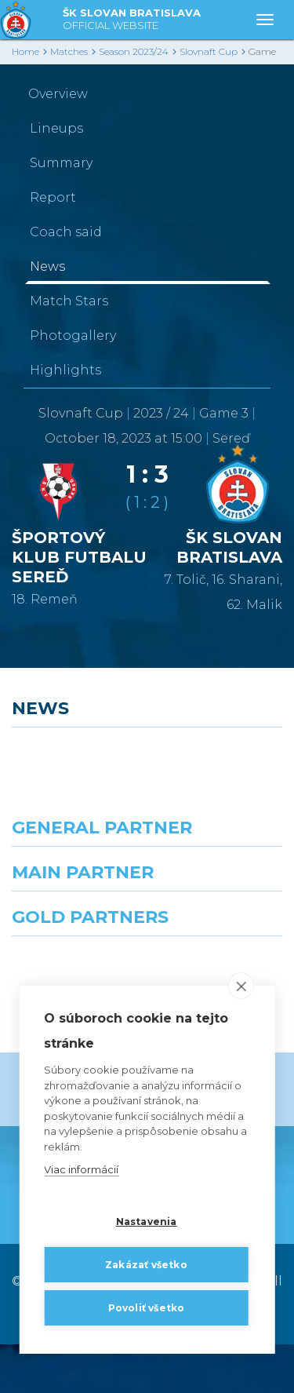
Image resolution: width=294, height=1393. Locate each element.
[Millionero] (221, 944)
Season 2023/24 (134, 51)
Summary (61, 162)
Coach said (66, 231)
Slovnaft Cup (209, 51)
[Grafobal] (74, 944)
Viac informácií (81, 1170)
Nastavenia (146, 1221)
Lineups (56, 128)
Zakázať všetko (146, 1265)
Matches (69, 51)
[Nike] (147, 875)
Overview (58, 93)
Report (53, 197)
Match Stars (69, 301)
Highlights (65, 370)
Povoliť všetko (146, 1308)
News (47, 266)
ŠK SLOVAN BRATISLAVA (132, 20)
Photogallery (73, 335)
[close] (241, 986)
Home (25, 51)
